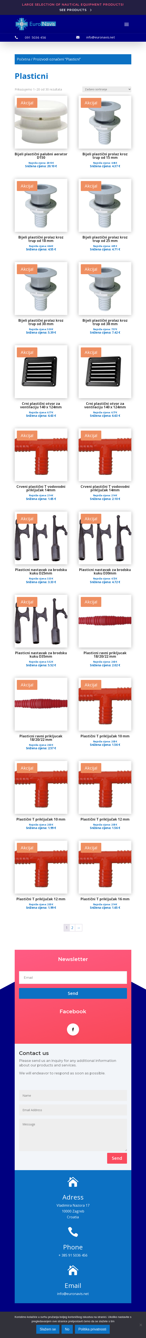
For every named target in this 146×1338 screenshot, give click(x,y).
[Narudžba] (106, 89)
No (67, 1329)
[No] (140, 1325)
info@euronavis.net (100, 37)
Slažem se (48, 1329)
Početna (23, 59)
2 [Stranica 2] (72, 927)
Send (117, 1158)
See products (73, 10)
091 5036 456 (35, 37)
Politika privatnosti (92, 1329)
